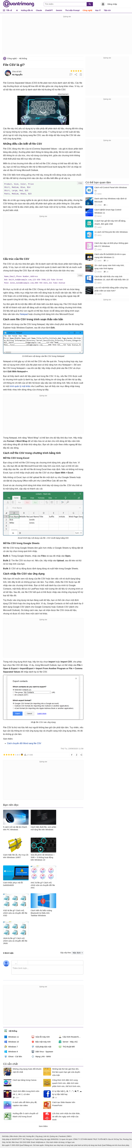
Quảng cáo (54, 1135)
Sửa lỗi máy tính (41, 1036)
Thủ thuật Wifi (67, 1045)
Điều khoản (14, 1135)
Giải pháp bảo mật (41, 1045)
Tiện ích (107, 10)
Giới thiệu (5, 1135)
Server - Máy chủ (68, 1041)
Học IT (98, 10)
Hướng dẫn (30, 1135)
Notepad (24, 313)
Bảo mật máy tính (41, 1041)
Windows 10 (11, 1041)
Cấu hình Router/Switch (71, 1036)
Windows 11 (11, 1036)
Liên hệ (46, 1135)
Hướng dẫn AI (27, 10)
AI (17, 10)
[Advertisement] (67, 36)
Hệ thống (23, 58)
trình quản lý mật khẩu (20, 385)
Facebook (62, 1135)
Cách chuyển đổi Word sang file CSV (24, 742)
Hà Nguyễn (17, 74)
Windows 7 (11, 1045)
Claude (39, 10)
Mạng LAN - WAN (41, 1055)
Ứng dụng (38, 1135)
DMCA (69, 1135)
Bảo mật (22, 1135)
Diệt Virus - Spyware (42, 1050)
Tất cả (9, 10)
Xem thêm (43, 1125)
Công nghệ (87, 10)
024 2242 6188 (25, 1141)
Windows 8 (11, 1050)
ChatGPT (49, 10)
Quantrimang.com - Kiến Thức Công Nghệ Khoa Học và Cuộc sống (18, 4)
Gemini (59, 10)
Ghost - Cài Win (13, 1055)
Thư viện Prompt (72, 10)
